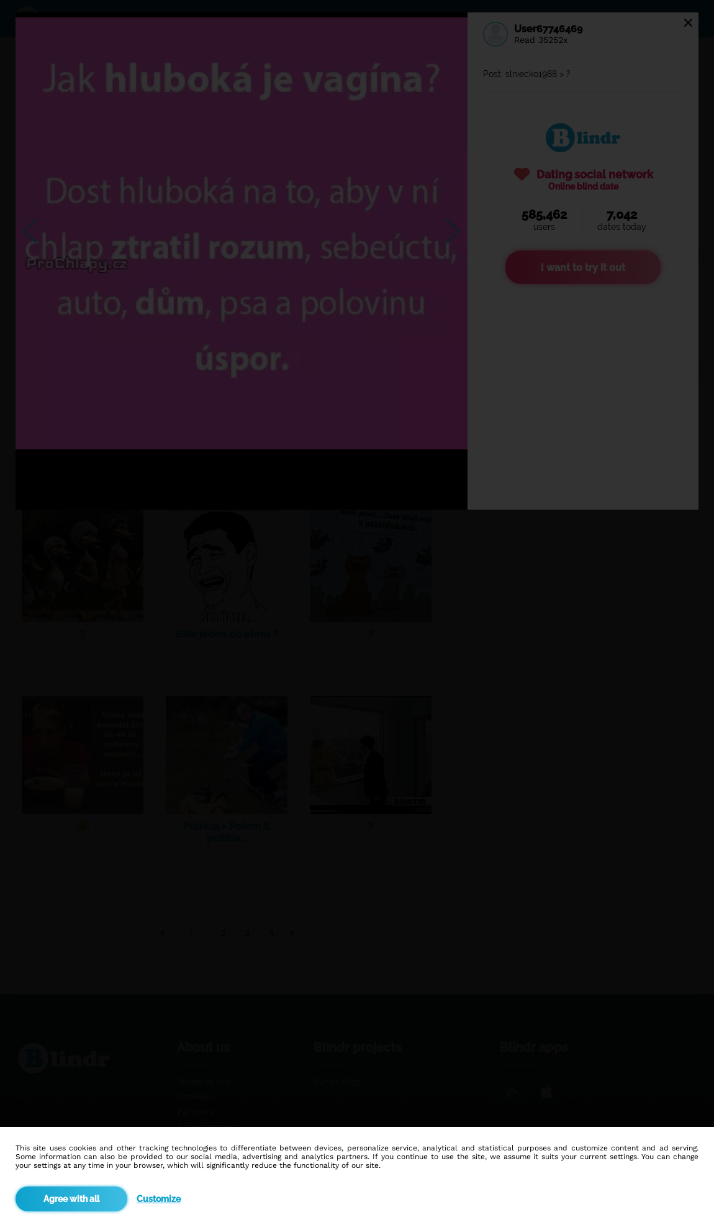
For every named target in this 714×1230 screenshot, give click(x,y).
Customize (159, 1199)
